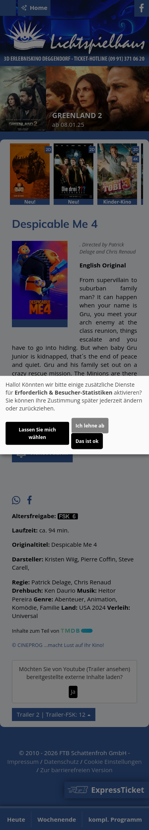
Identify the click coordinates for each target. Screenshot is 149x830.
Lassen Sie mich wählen (37, 433)
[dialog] (74, 415)
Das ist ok (87, 441)
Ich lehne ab (89, 425)
